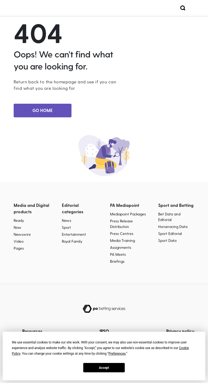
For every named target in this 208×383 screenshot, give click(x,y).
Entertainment (74, 234)
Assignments (120, 247)
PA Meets (118, 254)
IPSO (104, 331)
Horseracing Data (172, 226)
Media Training (122, 240)
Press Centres (121, 233)
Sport (66, 227)
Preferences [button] (117, 353)
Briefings (117, 261)
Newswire (22, 234)
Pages (19, 248)
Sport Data (167, 240)
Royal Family (72, 241)
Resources (32, 331)
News (66, 220)
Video (19, 241)
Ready (19, 220)
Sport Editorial (170, 233)
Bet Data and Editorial (169, 217)
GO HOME (42, 110)
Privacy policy (180, 331)
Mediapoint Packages (128, 214)
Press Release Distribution (121, 224)
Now (17, 227)
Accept (104, 368)
